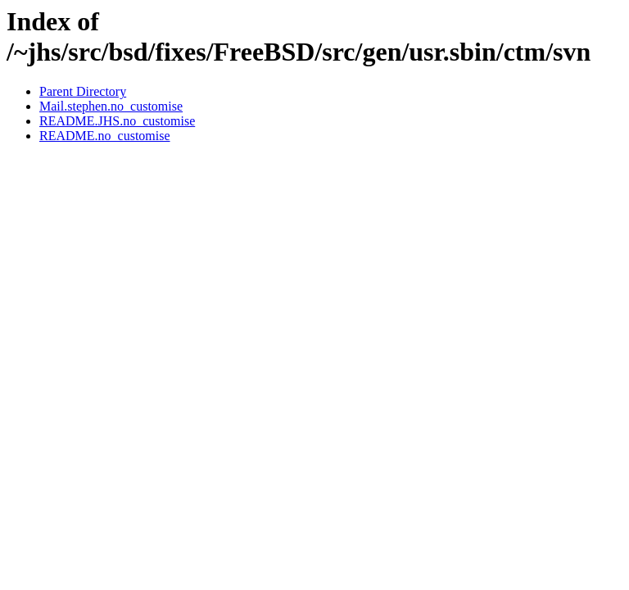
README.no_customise (104, 136)
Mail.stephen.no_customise (111, 106)
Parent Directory (82, 91)
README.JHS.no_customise (117, 121)
